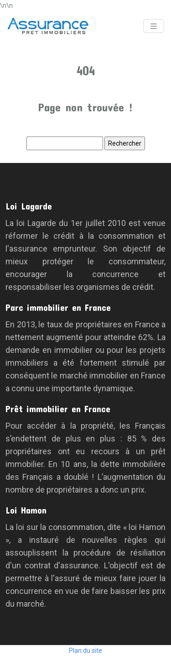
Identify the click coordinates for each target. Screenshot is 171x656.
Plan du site (85, 650)
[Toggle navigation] (153, 26)
